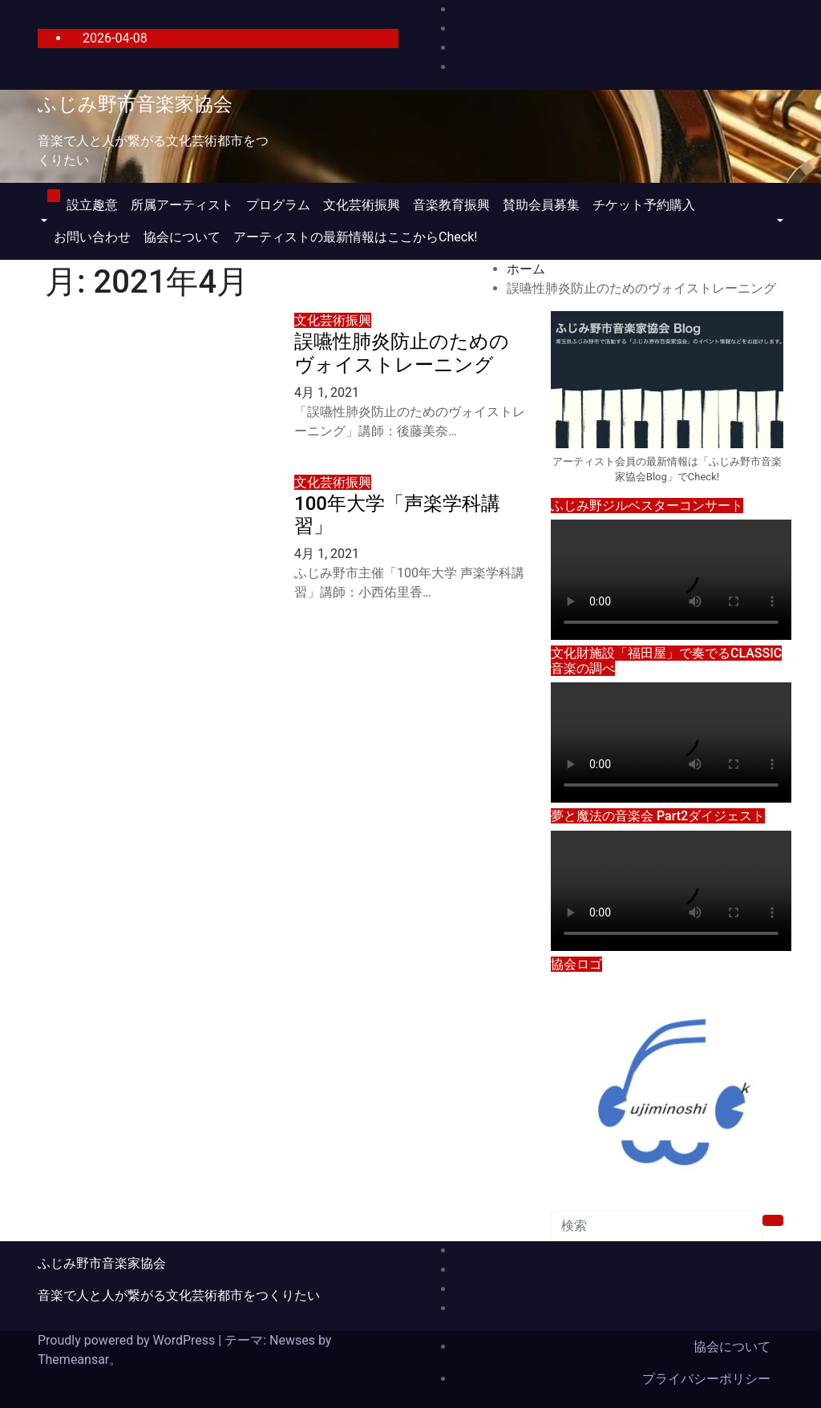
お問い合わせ (92, 237)
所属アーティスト (182, 204)
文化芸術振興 (361, 204)
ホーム (526, 269)
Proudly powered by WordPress (128, 1340)
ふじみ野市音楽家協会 (135, 104)
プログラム (278, 204)
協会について (182, 237)
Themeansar (73, 1359)
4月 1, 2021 (326, 392)
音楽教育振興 (451, 204)
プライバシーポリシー (706, 1378)
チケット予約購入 (643, 204)
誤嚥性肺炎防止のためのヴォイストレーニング (401, 353)
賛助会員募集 (541, 204)
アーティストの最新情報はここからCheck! (355, 237)
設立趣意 (92, 204)
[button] (42, 221)
